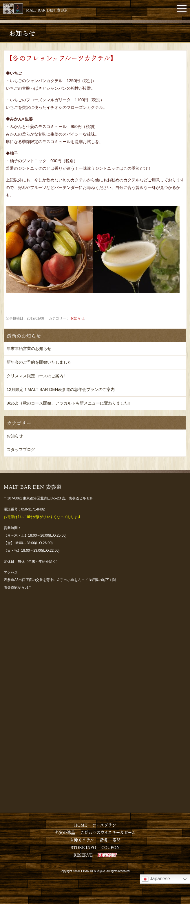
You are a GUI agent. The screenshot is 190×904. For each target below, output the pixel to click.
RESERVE (83, 854)
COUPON (110, 847)
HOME (80, 825)
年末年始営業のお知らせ (29, 348)
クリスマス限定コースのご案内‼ (36, 375)
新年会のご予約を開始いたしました (39, 362)
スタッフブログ (21, 449)
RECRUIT (107, 854)
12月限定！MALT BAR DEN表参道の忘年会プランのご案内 (61, 389)
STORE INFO (83, 847)
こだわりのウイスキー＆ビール (108, 832)
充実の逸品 (65, 832)
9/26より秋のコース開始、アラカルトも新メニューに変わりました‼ (68, 403)
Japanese (156, 879)
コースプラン (104, 825)
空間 (116, 839)
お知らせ (77, 318)
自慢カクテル (82, 839)
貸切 (103, 839)
